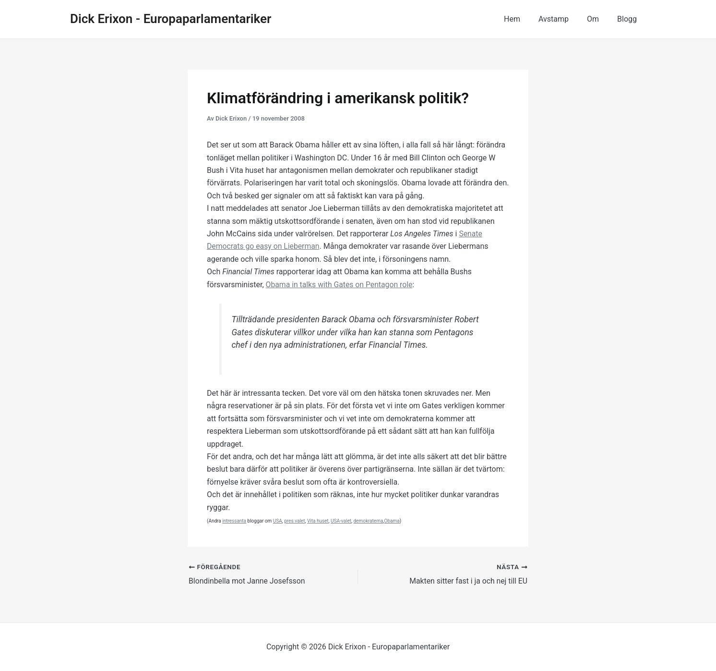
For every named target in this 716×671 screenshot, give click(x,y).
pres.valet (294, 521)
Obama (392, 521)
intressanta (234, 521)
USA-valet (341, 521)
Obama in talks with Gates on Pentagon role (340, 284)
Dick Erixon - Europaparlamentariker (170, 19)
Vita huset (318, 521)
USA (277, 521)
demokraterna (368, 521)
